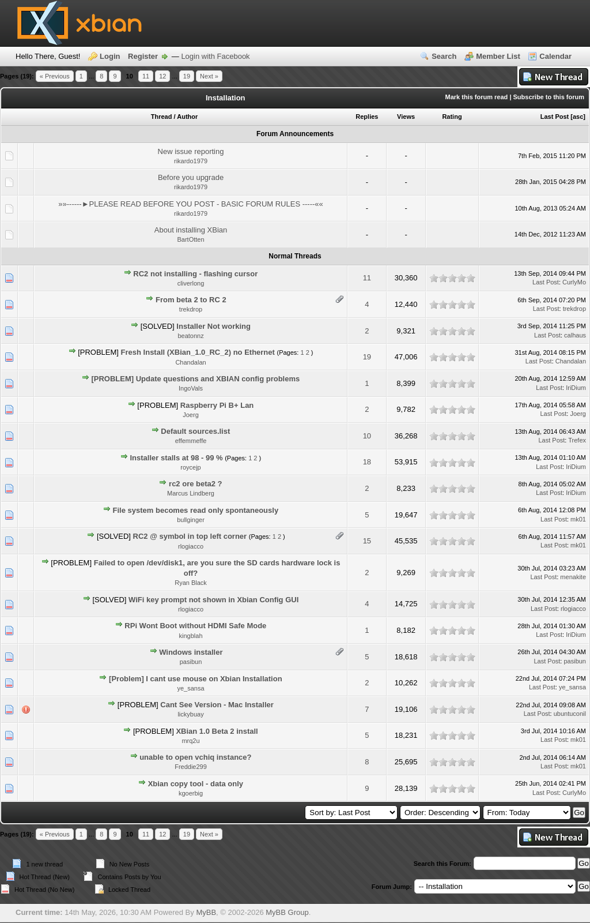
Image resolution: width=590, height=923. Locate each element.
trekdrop (190, 309)
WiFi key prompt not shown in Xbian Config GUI (213, 599)
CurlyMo (574, 282)
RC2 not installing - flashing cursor (195, 273)
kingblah (191, 635)
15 (367, 540)
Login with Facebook (215, 56)
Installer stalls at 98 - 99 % (176, 457)
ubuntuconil (570, 713)
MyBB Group (287, 912)
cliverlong (190, 283)
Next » (209, 76)
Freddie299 (191, 766)
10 (367, 436)
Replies (366, 116)
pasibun (191, 661)
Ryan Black (191, 582)
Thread (161, 116)
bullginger (191, 519)
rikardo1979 (190, 160)
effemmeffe (191, 440)
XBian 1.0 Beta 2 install (217, 731)
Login (110, 56)
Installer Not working (213, 326)
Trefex (577, 440)
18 (367, 461)
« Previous (55, 76)
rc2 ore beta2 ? (195, 483)
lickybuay (190, 714)
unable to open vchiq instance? (195, 757)
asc (578, 116)
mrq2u (190, 740)
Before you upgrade (191, 177)
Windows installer (190, 652)
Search (444, 56)
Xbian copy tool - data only (195, 783)
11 (145, 76)
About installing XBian (190, 230)
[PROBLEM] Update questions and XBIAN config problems (195, 378)
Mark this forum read (476, 96)
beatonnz (190, 335)
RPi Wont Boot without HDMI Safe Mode (195, 625)
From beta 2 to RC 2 (191, 299)
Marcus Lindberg (190, 493)
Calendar (555, 56)
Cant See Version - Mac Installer (217, 704)
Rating (452, 116)
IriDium (576, 387)
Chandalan (190, 362)
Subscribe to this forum (548, 96)
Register (143, 56)
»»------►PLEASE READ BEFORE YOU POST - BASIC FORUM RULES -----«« (190, 204)
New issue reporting (191, 151)
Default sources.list (195, 431)
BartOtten (190, 239)
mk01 (578, 519)
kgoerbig (191, 793)
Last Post (554, 116)
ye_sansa (190, 688)
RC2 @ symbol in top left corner (190, 536)
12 (162, 76)
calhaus (575, 335)
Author (187, 116)
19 (186, 76)
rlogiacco (190, 546)
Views (406, 116)
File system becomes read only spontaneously (196, 510)
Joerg (191, 414)
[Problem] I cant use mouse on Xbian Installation (195, 678)
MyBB (206, 912)
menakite (573, 576)
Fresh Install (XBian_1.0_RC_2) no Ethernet (198, 352)
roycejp (190, 467)
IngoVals (191, 388)
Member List (498, 56)
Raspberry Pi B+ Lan (217, 405)
